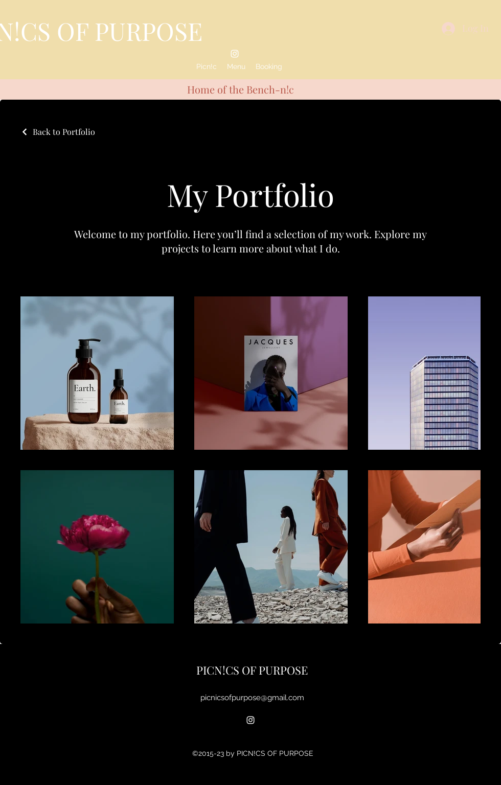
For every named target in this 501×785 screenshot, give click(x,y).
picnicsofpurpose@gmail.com (252, 697)
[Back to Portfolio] (57, 131)
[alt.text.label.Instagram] (235, 54)
